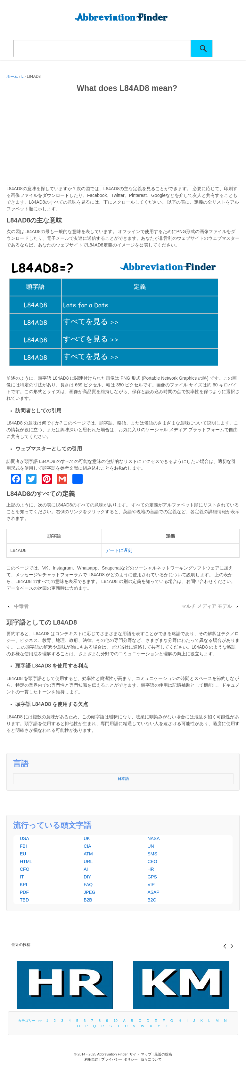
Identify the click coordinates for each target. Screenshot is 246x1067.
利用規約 (91, 1059)
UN (150, 846)
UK (87, 838)
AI (86, 869)
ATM (88, 853)
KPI (23, 884)
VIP (151, 884)
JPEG (89, 892)
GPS (152, 876)
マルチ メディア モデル (206, 606)
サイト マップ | (141, 1054)
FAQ (88, 884)
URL (88, 861)
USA (24, 838)
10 (116, 1021)
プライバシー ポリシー (119, 1059)
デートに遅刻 (118, 550)
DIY (87, 876)
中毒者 (21, 606)
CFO (24, 869)
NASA (153, 838)
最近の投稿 (20, 944)
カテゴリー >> (31, 1021)
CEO (152, 861)
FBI (23, 846)
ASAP (153, 892)
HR (150, 869)
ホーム (12, 76)
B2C (151, 899)
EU (23, 853)
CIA (87, 846)
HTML (26, 861)
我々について (151, 1059)
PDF (24, 892)
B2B (88, 899)
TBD (24, 899)
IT (22, 876)
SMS (152, 853)
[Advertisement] (123, 140)
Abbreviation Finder (112, 1054)
